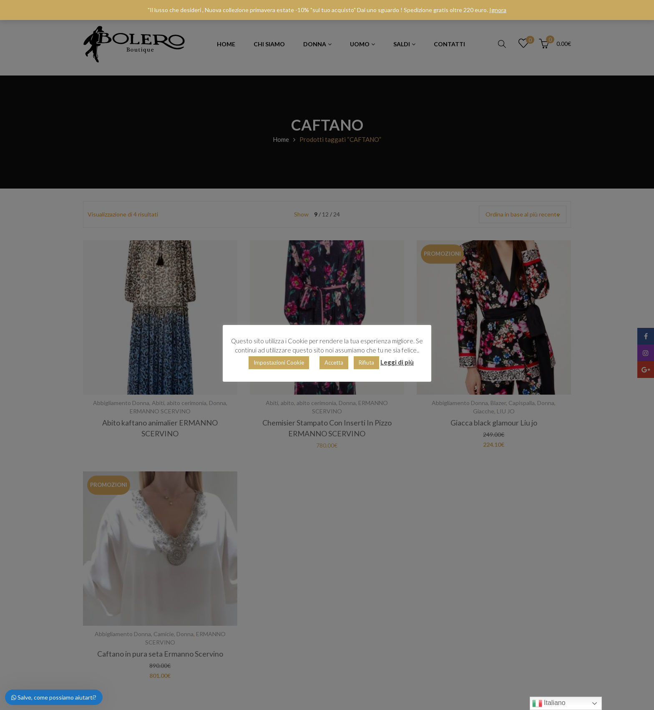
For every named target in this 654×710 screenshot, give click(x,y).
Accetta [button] (333, 362)
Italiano (549, 703)
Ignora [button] (497, 9)
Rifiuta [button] (366, 362)
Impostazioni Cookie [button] (279, 362)
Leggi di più (397, 362)
